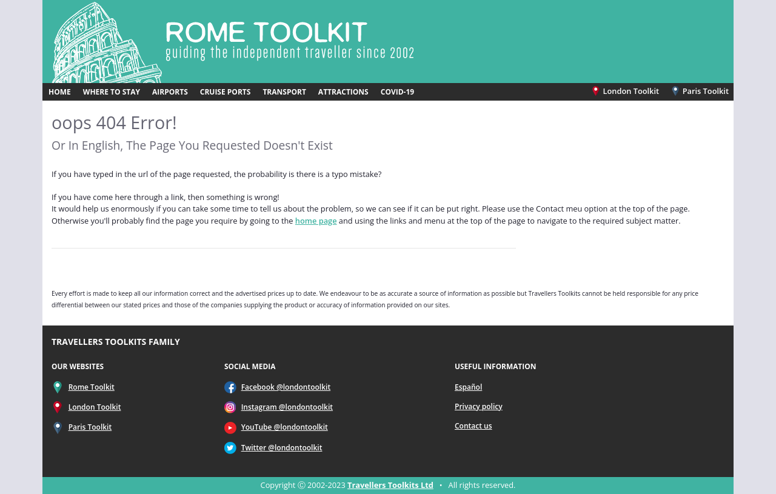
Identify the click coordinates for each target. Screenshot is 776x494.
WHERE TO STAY (111, 92)
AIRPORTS (170, 92)
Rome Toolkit (92, 387)
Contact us (473, 426)
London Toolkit (626, 90)
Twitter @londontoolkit (282, 447)
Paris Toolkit (700, 90)
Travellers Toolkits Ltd (390, 484)
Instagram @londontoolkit (287, 407)
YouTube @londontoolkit (284, 427)
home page (316, 220)
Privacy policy (479, 406)
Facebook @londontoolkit (286, 387)
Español (468, 387)
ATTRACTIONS (343, 92)
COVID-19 (397, 92)
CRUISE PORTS (225, 92)
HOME (59, 92)
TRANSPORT (284, 92)
